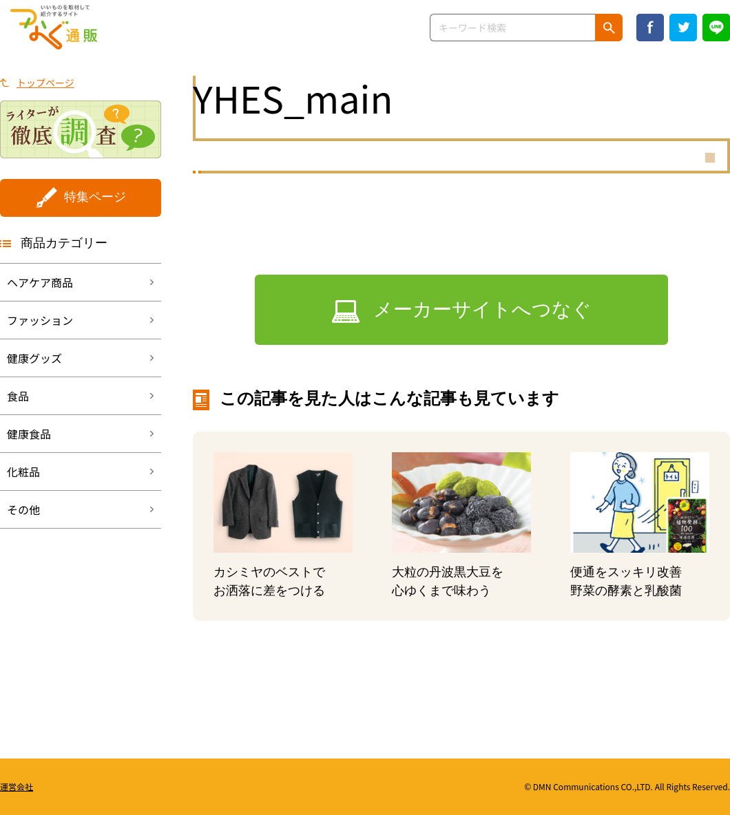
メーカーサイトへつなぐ (482, 309)
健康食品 (29, 433)
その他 (23, 509)
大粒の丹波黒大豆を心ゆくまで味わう (447, 581)
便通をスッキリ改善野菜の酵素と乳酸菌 (626, 581)
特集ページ (95, 197)
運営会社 (16, 786)
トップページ (45, 82)
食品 (18, 396)
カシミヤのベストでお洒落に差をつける (269, 581)
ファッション (40, 320)
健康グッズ (34, 358)
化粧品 (23, 471)
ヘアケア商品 (40, 282)
